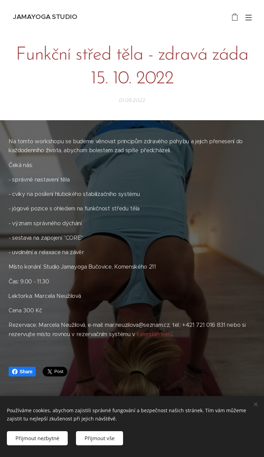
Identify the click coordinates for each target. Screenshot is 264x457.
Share (22, 371)
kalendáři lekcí (154, 334)
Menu (248, 17)
